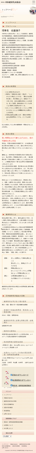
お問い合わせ (7, 414)
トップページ (4, 16)
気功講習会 (7, 410)
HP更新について (8, 425)
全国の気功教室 (8, 407)
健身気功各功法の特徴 (10, 401)
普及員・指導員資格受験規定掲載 (13, 422)
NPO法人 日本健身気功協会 (19, 450)
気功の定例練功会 (9, 404)
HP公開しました (8, 428)
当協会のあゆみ (8, 398)
